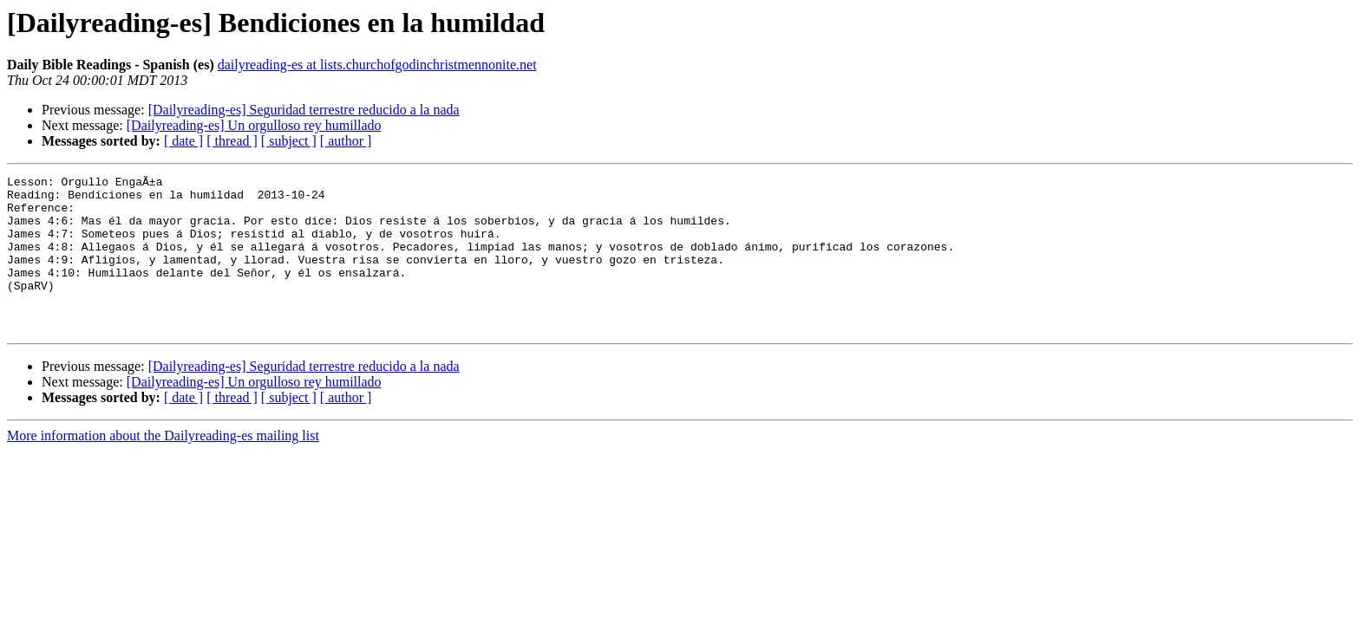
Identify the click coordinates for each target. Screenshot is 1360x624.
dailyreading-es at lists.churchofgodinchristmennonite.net (377, 64)
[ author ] (346, 140)
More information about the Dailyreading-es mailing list (163, 466)
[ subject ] (289, 140)
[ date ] (183, 140)
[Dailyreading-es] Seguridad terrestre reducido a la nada (304, 109)
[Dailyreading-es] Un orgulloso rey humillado (254, 125)
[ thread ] (232, 140)
